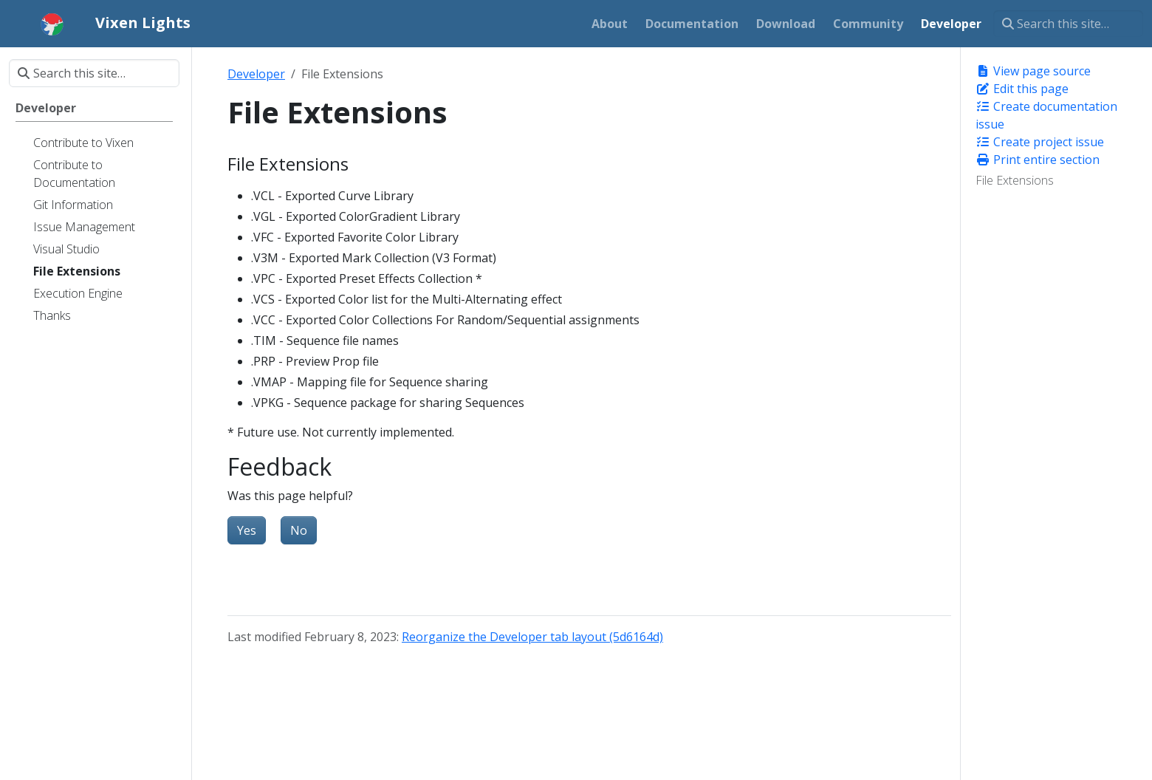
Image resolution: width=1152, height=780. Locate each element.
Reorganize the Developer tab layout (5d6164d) (532, 637)
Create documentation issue (1046, 115)
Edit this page (1022, 89)
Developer (256, 74)
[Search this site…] (1068, 23)
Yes (246, 530)
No (298, 530)
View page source (1033, 71)
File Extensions (1015, 180)
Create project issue (1040, 142)
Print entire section (1038, 159)
